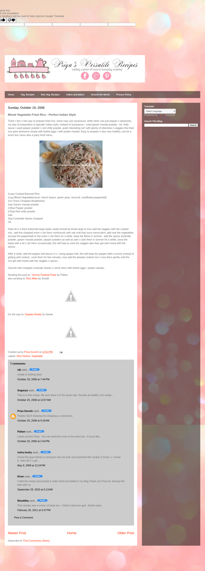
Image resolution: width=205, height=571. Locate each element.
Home (11, 94)
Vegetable (37, 356)
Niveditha (23, 500)
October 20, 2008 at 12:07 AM (34, 400)
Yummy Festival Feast (43, 275)
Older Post (125, 533)
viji (19, 369)
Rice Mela (32, 278)
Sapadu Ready (33, 314)
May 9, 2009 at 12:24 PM (31, 465)
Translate (166, 115)
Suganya (22, 390)
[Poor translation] (11, 20)
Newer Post (17, 533)
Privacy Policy (123, 94)
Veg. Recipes (27, 94)
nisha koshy (24, 452)
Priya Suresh (25, 411)
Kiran (20, 476)
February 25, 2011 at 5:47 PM (33, 510)
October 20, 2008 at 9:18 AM (33, 420)
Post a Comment (23, 517)
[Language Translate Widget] (160, 111)
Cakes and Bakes (75, 94)
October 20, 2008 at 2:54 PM (33, 441)
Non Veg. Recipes (50, 94)
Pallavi (21, 431)
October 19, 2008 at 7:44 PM (33, 379)
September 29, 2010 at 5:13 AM (35, 489)
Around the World (100, 94)
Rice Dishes (23, 356)
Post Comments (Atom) (36, 540)
